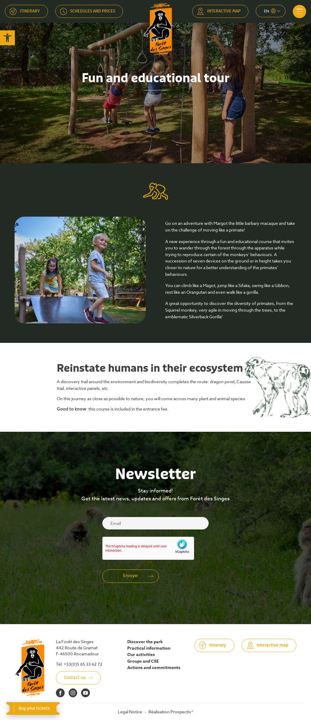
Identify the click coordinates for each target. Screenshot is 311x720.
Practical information (148, 648)
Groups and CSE (143, 661)
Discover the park (145, 642)
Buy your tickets (33, 708)
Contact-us (75, 677)
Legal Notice (130, 712)
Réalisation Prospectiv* (171, 712)
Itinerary (30, 11)
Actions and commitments (153, 668)
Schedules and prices (92, 11)
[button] (7, 37)
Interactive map (224, 11)
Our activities (141, 655)
